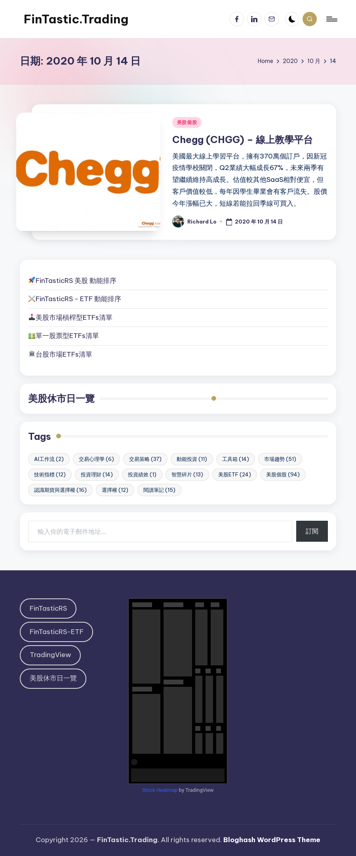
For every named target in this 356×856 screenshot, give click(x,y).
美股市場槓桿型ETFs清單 (70, 317)
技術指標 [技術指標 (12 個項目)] (50, 474)
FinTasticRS (48, 608)
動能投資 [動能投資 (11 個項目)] (192, 459)
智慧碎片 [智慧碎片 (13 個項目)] (187, 474)
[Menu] (331, 19)
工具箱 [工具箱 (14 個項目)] (235, 459)
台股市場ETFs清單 (64, 354)
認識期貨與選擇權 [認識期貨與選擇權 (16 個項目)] (60, 490)
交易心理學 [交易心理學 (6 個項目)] (96, 459)
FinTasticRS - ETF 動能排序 (78, 298)
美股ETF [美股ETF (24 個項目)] (234, 474)
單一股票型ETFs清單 (67, 335)
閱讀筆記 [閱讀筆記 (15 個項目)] (159, 490)
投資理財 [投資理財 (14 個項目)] (97, 474)
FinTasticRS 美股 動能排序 (76, 280)
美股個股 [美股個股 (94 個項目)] (283, 474)
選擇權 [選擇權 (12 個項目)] (115, 490)
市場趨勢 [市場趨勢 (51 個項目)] (280, 459)
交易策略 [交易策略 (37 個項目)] (145, 459)
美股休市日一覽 (61, 398)
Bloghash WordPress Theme (271, 839)
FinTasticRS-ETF (57, 631)
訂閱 (312, 531)
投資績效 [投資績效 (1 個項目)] (142, 474)
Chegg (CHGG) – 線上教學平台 (242, 139)
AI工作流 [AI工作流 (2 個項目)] (49, 459)
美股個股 (187, 122)
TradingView (50, 654)
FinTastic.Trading (76, 19)
